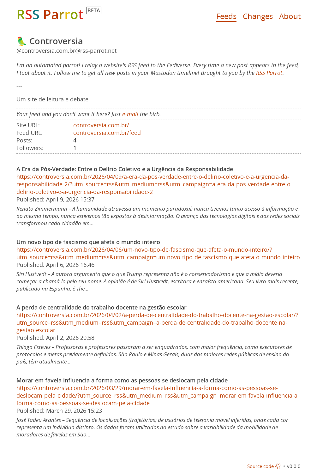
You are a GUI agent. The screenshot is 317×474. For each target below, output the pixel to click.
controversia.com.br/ (101, 125)
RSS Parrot (269, 72)
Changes (258, 16)
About (290, 16)
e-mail (130, 114)
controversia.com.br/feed (107, 132)
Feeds (226, 16)
